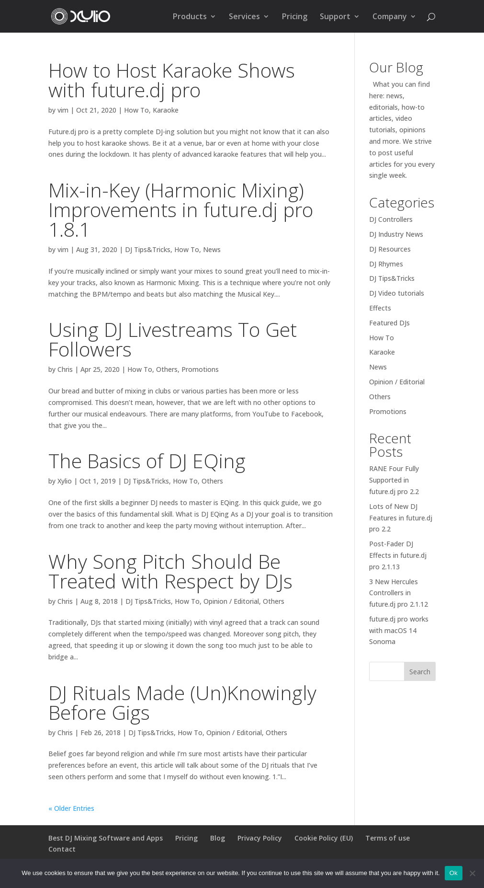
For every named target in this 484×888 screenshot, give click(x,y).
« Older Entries (71, 808)
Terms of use (387, 837)
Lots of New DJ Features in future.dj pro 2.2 (400, 518)
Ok (454, 872)
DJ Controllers (391, 219)
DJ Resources (390, 249)
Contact (62, 848)
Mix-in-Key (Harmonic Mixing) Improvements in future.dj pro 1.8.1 (180, 209)
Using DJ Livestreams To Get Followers (172, 339)
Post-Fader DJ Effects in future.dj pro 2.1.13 (398, 555)
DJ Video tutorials (396, 293)
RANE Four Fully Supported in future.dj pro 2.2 (394, 480)
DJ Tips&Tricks (147, 249)
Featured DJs (389, 322)
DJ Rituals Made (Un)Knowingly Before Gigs (182, 702)
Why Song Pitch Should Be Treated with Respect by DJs (170, 571)
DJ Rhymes (386, 263)
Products (190, 17)
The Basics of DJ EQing (147, 460)
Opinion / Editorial (231, 601)
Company (389, 17)
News (212, 249)
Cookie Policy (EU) (323, 837)
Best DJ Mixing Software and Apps (105, 837)
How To (136, 110)
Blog (217, 837)
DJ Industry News (396, 234)
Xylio (64, 480)
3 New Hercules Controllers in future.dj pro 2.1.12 (398, 593)
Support (335, 17)
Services (244, 17)
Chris (65, 369)
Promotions (200, 369)
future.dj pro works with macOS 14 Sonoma (398, 630)
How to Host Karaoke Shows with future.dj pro (171, 80)
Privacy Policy (259, 837)
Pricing (294, 17)
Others (167, 369)
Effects (380, 307)
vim (62, 110)
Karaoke (166, 110)
